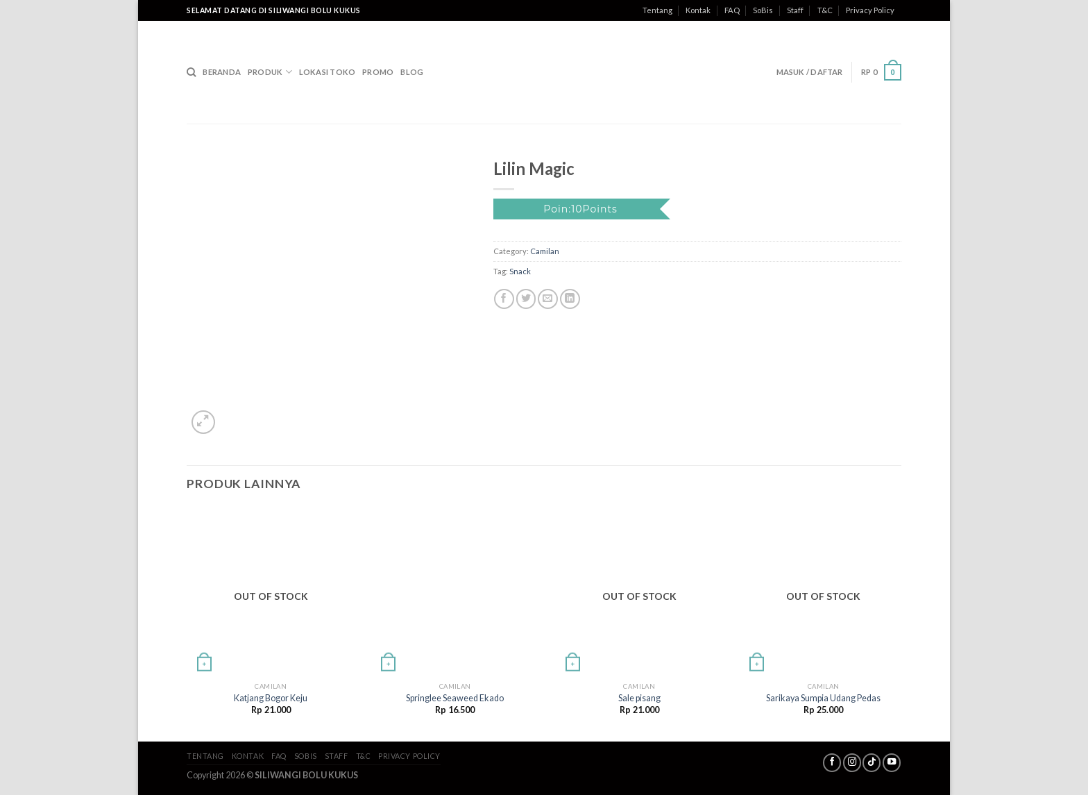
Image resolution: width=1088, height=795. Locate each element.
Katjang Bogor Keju (270, 698)
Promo (377, 71)
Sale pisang (639, 698)
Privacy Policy (870, 10)
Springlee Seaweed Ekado (455, 698)
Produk (270, 71)
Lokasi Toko (327, 71)
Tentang (657, 10)
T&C (825, 10)
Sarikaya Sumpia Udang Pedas (823, 698)
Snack (520, 271)
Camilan (544, 251)
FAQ (732, 10)
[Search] (191, 72)
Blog (411, 71)
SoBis (763, 10)
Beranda (222, 71)
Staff (795, 10)
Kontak (698, 10)
